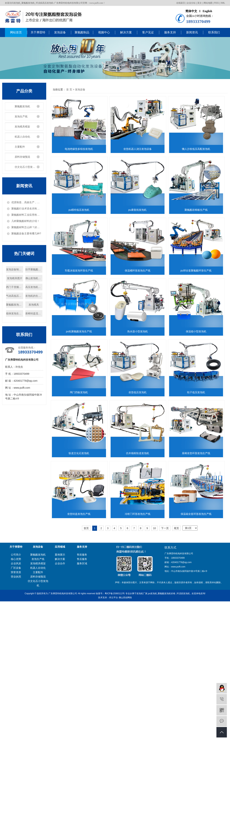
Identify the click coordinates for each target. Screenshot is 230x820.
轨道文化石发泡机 (139, 574)
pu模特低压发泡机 (139, 209)
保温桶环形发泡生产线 (139, 331)
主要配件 (20, 146)
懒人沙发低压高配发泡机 (79, 209)
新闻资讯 (192, 32)
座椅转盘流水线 (33, 313)
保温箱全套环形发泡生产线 (79, 757)
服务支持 (170, 32)
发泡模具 (34, 304)
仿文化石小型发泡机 (26, 166)
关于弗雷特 (38, 32)
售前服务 (82, 798)
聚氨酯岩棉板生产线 (139, 270)
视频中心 (104, 32)
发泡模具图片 (14, 278)
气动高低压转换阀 (14, 295)
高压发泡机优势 (33, 287)
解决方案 (126, 32)
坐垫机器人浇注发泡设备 (139, 148)
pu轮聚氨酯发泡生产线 (140, 392)
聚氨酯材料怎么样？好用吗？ (26, 227)
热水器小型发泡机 (79, 453)
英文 (199, 3)
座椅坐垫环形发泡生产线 (139, 635)
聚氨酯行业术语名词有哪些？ (26, 208)
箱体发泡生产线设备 (14, 313)
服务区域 (82, 806)
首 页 (69, 89)
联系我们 (214, 32)
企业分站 (191, 3)
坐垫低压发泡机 (140, 513)
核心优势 (16, 802)
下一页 (165, 771)
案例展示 (60, 798)
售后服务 (82, 802)
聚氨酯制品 (82, 32)
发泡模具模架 (22, 126)
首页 (86, 771)
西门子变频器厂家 (14, 287)
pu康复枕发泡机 (79, 270)
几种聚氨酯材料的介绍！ (25, 221)
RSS (216, 3)
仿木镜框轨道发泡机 (79, 635)
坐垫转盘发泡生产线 (79, 696)
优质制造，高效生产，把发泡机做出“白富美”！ (26, 202)
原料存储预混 (22, 156)
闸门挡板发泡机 (80, 513)
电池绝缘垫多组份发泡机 (79, 148)
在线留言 (180, 3)
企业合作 (60, 806)
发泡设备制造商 (14, 269)
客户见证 (148, 32)
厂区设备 (16, 811)
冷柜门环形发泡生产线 (139, 696)
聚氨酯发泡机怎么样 (14, 304)
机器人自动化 (22, 136)
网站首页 (16, 32)
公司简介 (16, 798)
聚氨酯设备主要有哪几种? (26, 233)
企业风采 (16, 806)
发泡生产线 (21, 116)
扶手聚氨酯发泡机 (33, 269)
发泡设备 (60, 32)
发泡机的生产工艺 (33, 295)
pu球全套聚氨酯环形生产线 (79, 392)
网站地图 (208, 3)
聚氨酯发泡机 (22, 106)
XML (222, 3)
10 (154, 771)
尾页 (176, 771)
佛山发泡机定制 (33, 278)
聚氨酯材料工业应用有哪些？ (26, 214)
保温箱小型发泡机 (139, 453)
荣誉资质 (16, 815)
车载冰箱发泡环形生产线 (79, 331)
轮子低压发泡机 (80, 574)
